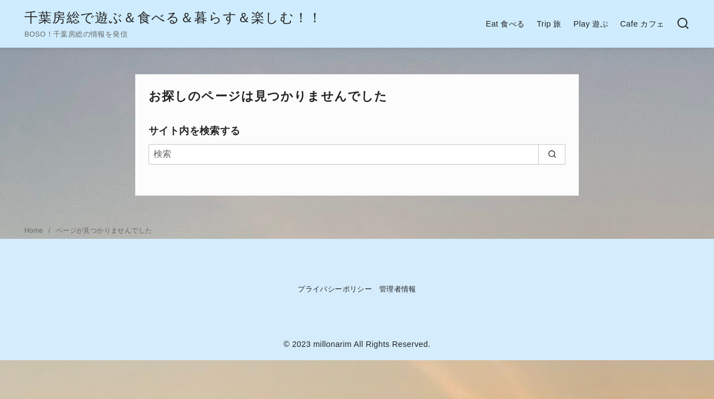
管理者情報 (397, 289)
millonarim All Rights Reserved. (372, 344)
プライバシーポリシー (335, 289)
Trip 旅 (549, 23)
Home (34, 230)
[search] (551, 154)
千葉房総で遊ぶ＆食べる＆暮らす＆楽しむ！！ (173, 17)
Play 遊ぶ (590, 23)
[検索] (357, 154)
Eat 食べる (505, 23)
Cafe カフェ (642, 23)
